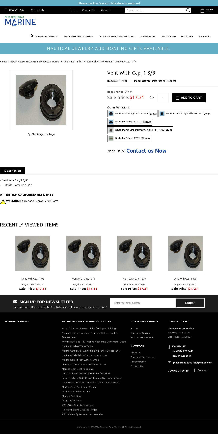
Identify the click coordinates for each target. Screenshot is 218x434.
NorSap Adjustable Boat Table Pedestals (84, 364)
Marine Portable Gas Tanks (76, 391)
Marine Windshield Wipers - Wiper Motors (84, 355)
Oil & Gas (187, 36)
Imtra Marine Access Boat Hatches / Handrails (86, 373)
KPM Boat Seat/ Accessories (77, 405)
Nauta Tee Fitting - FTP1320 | (129, 138)
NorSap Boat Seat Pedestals (77, 369)
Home (73, 10)
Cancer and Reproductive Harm (32, 200)
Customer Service (141, 333)
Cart (209, 10)
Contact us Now (146, 150)
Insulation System (71, 400)
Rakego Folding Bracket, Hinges (79, 409)
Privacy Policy (138, 361)
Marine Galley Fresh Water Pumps (80, 359)
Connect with (178, 370)
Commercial (147, 36)
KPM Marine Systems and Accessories (82, 414)
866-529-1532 (16, 10)
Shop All (204, 36)
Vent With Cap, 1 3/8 (33, 278)
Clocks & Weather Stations (116, 36)
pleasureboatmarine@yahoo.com (192, 362)
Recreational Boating (78, 36)
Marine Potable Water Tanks (77, 346)
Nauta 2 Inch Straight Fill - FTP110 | (132, 113)
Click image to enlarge (43, 134)
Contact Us (37, 10)
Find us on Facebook (142, 337)
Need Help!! (116, 151)
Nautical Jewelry (47, 36)
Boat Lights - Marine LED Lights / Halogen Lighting (89, 328)
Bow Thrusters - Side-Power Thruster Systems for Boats (92, 378)
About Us (105, 10)
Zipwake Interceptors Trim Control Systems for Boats (91, 382)
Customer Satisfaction (143, 357)
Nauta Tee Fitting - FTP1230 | (129, 122)
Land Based (168, 36)
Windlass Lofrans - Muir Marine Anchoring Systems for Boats (94, 341)
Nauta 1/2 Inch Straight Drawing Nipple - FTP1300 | (140, 130)
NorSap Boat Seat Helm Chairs (79, 387)
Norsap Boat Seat (71, 396)
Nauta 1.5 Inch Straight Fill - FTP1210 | (184, 113)
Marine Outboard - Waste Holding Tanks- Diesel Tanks (91, 350)
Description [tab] (12, 170)
